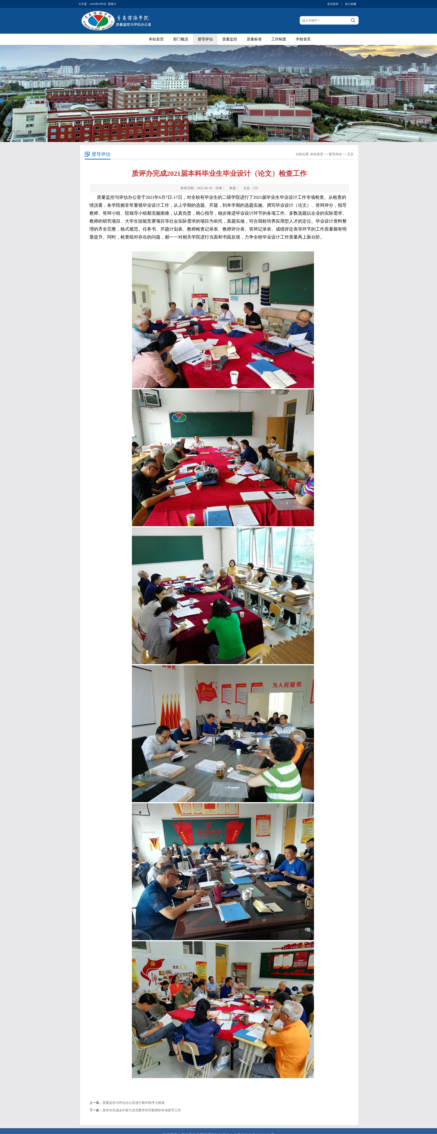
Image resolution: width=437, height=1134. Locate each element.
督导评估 (205, 39)
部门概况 (180, 39)
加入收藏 (350, 4)
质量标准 (254, 39)
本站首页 (156, 39)
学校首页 (303, 39)
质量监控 (229, 39)
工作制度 (278, 39)
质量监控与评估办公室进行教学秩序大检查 (133, 1103)
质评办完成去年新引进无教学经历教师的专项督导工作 (141, 1110)
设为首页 (332, 4)
